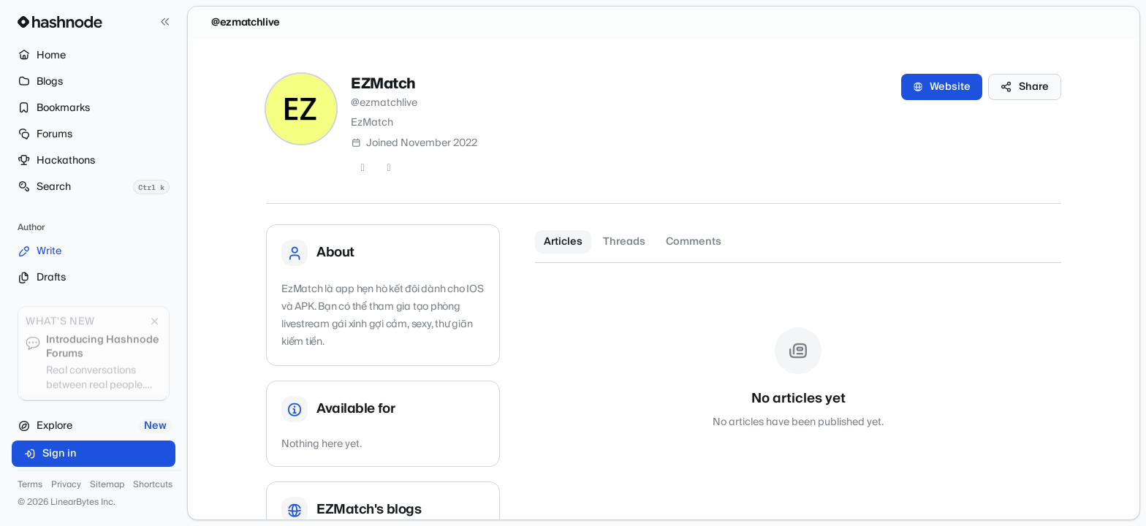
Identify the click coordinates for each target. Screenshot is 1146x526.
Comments (693, 242)
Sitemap (107, 485)
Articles (563, 242)
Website (942, 87)
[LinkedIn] (389, 168)
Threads (624, 242)
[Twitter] (362, 168)
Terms (30, 485)
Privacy (66, 485)
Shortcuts (152, 485)
